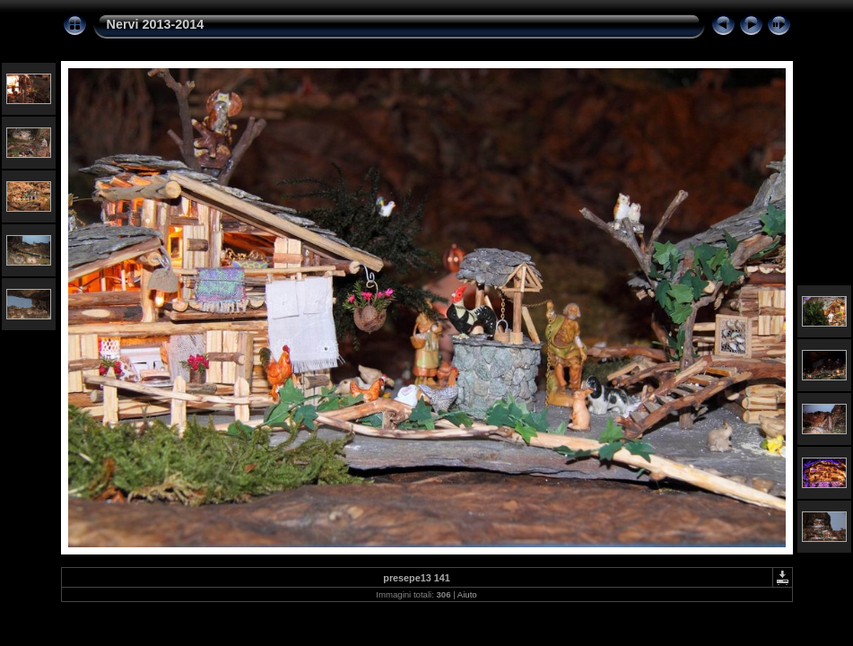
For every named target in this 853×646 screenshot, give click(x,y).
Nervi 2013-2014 (156, 24)
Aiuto (467, 594)
